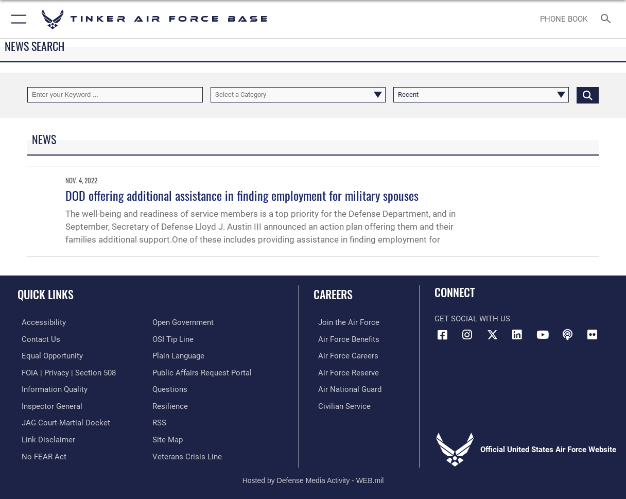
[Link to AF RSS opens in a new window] (159, 420)
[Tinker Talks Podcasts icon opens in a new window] (567, 334)
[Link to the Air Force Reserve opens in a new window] (344, 371)
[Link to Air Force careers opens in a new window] (344, 354)
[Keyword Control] (115, 94)
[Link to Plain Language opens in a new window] (178, 354)
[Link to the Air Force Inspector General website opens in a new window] (48, 403)
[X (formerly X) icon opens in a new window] (492, 334)
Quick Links (46, 293)
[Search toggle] (608, 19)
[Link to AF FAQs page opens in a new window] (169, 387)
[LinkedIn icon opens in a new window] (517, 334)
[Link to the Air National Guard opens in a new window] (345, 387)
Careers (333, 293)
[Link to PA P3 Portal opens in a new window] (202, 371)
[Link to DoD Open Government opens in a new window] (183, 322)
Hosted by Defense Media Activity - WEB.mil (313, 476)
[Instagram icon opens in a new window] (467, 334)
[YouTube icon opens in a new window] (542, 334)
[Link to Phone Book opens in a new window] (564, 19)
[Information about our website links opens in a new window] (44, 436)
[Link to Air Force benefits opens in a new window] (344, 338)
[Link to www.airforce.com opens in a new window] (344, 322)
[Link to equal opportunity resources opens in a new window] (48, 354)
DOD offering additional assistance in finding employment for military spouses (242, 195)
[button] (16, 19)
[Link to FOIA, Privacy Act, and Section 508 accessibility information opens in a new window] (65, 371)
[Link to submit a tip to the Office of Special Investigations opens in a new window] (173, 338)
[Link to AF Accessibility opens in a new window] (40, 322)
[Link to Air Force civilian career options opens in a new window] (340, 403)
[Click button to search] (588, 94)
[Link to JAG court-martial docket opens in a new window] (62, 420)
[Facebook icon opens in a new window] (442, 334)
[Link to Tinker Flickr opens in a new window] (592, 334)
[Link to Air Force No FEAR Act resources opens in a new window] (40, 452)
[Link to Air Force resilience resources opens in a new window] (170, 403)
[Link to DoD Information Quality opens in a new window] (50, 387)
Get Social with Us (472, 318)
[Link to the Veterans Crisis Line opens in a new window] (187, 452)
